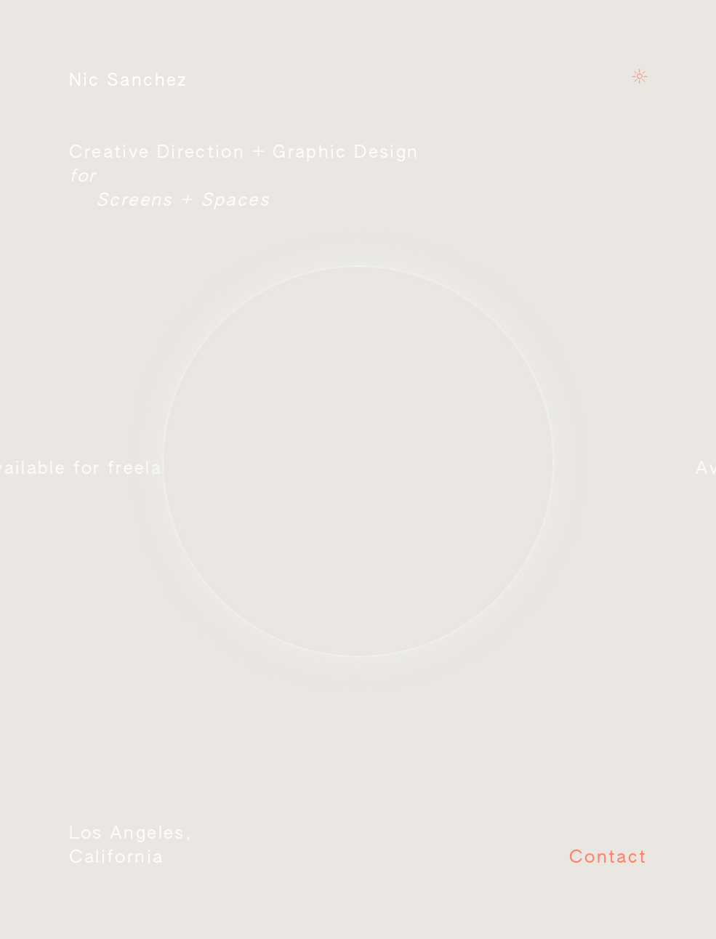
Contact (608, 858)
